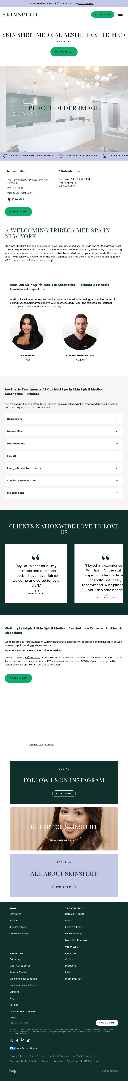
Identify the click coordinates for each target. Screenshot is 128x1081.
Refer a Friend (17, 972)
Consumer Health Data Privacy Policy (29, 1061)
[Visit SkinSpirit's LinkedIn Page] (22, 1040)
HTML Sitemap (91, 1061)
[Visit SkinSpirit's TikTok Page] (28, 1040)
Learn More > (86, 3)
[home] (20, 14)
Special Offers (17, 927)
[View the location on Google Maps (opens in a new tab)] (15, 199)
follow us (64, 793)
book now (103, 14)
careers (14, 992)
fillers (68, 920)
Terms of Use (85, 1031)
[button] (121, 3)
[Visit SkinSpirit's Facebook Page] (17, 1040)
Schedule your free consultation (74, 256)
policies (13, 1005)
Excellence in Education (23, 978)
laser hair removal (76, 940)
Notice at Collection (102, 1031)
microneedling (73, 933)
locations (70, 965)
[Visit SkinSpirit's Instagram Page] (11, 1040)
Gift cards (15, 914)
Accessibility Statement (66, 1061)
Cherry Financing (19, 933)
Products (14, 920)
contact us (71, 959)
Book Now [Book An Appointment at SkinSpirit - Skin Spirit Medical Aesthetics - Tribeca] (64, 51)
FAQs (68, 972)
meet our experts (19, 965)
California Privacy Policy (85, 1056)
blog (11, 998)
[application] (64, 716)
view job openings (64, 840)
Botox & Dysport (74, 914)
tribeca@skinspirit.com (20, 192)
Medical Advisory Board (23, 985)
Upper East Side (14, 664)
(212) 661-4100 (15, 188)
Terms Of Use (37, 1056)
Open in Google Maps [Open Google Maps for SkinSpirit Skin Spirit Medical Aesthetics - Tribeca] (41, 744)
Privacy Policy (73, 1031)
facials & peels (73, 927)
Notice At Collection (60, 1056)
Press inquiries (73, 978)
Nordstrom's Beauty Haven (44, 664)
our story (64, 886)
